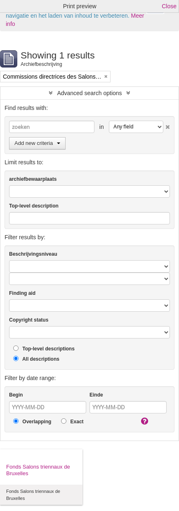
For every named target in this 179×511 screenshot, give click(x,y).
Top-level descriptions (44, 348)
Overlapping (32, 421)
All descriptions (36, 359)
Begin (16, 395)
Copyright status (28, 320)
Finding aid (22, 293)
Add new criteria (37, 143)
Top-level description (34, 206)
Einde (96, 395)
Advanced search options (89, 93)
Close (169, 6)
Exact (72, 421)
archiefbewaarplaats (33, 179)
